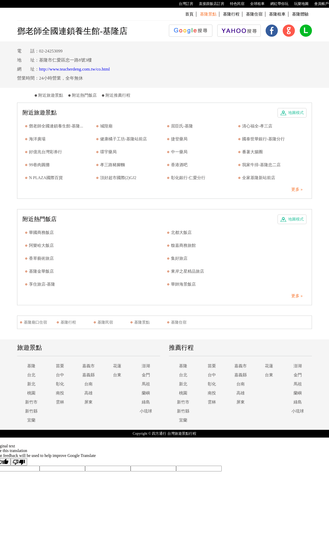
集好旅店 (179, 258)
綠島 (146, 402)
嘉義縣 (88, 375)
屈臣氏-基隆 (182, 126)
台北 (31, 375)
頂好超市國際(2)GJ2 (118, 177)
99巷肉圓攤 (39, 165)
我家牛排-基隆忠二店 (261, 165)
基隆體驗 (300, 14)
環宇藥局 (108, 152)
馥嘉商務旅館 (183, 245)
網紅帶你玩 (276, 4)
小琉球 (146, 411)
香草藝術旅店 (41, 258)
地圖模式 (296, 113)
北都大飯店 (181, 232)
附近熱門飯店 (84, 95)
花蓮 (117, 366)
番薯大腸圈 (252, 152)
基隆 (31, 366)
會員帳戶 (319, 4)
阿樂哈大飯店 (41, 245)
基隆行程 (231, 14)
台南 (88, 384)
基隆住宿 (254, 14)
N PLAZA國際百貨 (46, 177)
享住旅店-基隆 (42, 284)
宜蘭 (31, 420)
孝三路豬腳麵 (112, 165)
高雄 (88, 393)
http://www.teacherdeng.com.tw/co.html (74, 69)
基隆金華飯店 (41, 271)
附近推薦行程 (118, 95)
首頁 (189, 14)
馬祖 (146, 384)
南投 (60, 393)
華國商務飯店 (41, 232)
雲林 (60, 402)
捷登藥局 (179, 139)
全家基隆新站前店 (258, 177)
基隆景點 (142, 322)
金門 (146, 375)
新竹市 (31, 402)
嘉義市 (88, 366)
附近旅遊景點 (50, 95)
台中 (60, 375)
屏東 (88, 402)
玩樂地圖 (299, 4)
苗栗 (60, 366)
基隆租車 (277, 14)
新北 (31, 384)
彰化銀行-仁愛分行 (188, 177)
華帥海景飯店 (183, 284)
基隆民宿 (105, 322)
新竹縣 (31, 411)
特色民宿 (234, 4)
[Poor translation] (19, 462)
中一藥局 (179, 152)
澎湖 (146, 366)
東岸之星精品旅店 (187, 271)
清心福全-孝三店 (257, 126)
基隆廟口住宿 (35, 322)
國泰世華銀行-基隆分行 (263, 139)
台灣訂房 (183, 4)
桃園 (31, 393)
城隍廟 (106, 126)
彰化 (60, 384)
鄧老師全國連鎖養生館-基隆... (56, 126)
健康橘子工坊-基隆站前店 (123, 139)
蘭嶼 (146, 393)
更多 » (297, 189)
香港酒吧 (179, 165)
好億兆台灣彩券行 (45, 152)
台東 (117, 375)
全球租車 (255, 4)
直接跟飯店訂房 (209, 4)
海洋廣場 (37, 139)
